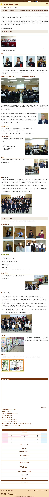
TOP (1, 7)
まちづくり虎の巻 (24, 482)
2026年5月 (24, 432)
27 (11, 435)
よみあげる (47, 1)
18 (11, 439)
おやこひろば (24, 458)
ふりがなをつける (41, 1)
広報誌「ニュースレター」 (24, 462)
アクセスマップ (44, 407)
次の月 (28, 444)
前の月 (21, 444)
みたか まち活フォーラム (24, 455)
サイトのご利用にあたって (43, 490)
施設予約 (24, 448)
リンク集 (29, 490)
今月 (24, 444)
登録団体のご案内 (24, 474)
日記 (10, 7)
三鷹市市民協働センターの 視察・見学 (24, 466)
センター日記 (14, 7)
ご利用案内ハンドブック (24, 478)
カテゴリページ (6, 7)
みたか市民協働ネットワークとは (24, 471)
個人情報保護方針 (35, 490)
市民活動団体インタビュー (24, 451)
